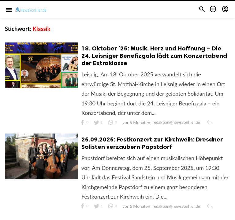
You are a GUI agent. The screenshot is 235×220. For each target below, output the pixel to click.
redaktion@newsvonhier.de (176, 122)
